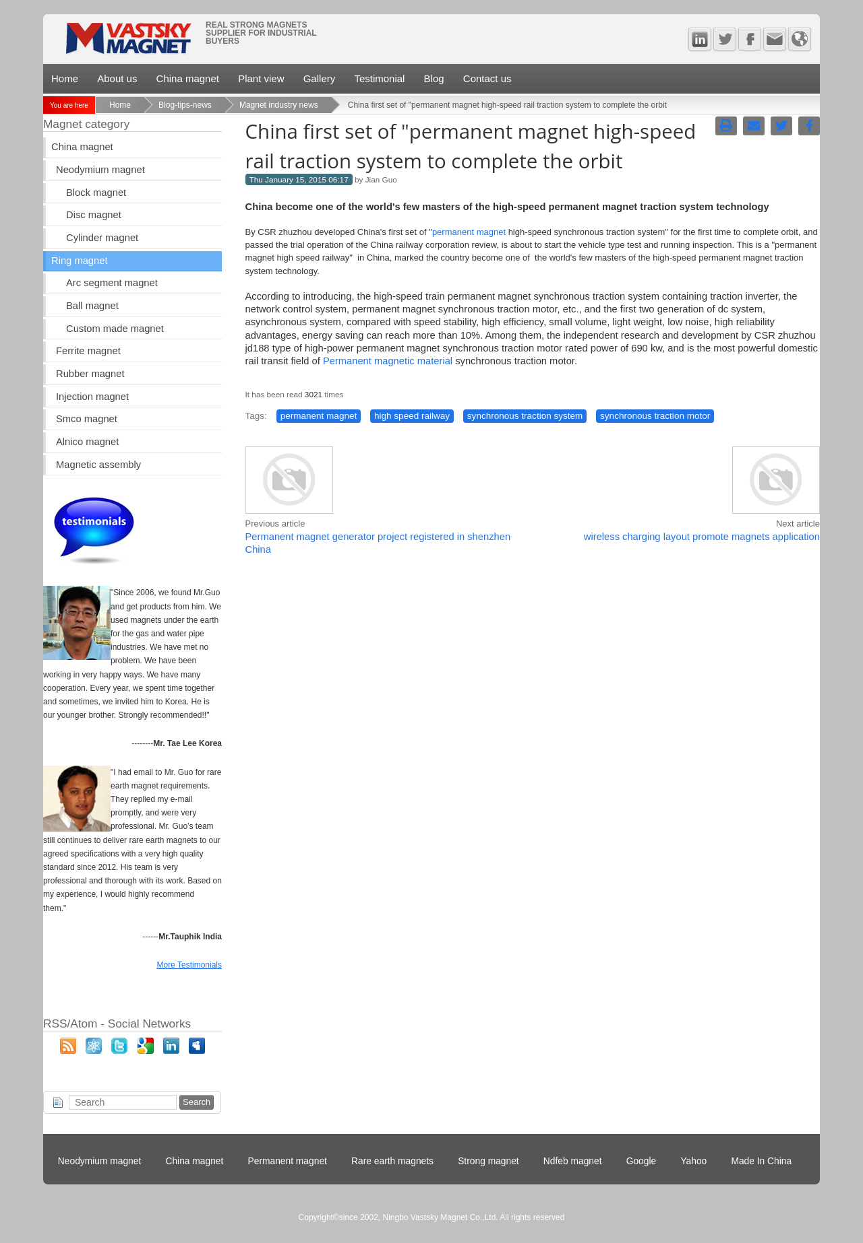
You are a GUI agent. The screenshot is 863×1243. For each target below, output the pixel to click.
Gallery (319, 78)
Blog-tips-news (185, 105)
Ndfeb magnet (572, 1161)
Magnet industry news (278, 105)
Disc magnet (93, 214)
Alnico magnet (87, 441)
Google (641, 1161)
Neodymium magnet (100, 169)
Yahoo (693, 1161)
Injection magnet (92, 396)
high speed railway (412, 416)
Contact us (487, 78)
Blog (434, 78)
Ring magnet (79, 260)
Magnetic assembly (98, 464)
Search (196, 1102)
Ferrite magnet (88, 350)
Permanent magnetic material (387, 361)
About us (117, 78)
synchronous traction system (525, 416)
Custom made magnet (115, 328)
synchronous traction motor (655, 416)
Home (64, 78)
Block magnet (96, 192)
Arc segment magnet (112, 282)
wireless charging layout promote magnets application (702, 536)
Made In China (761, 1161)
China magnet (187, 78)
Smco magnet (86, 418)
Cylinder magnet (102, 237)
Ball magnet (92, 305)
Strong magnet (488, 1161)
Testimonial (379, 78)
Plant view (261, 78)
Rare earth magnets (392, 1161)
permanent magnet (469, 232)
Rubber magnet (90, 373)
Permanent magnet (287, 1161)
